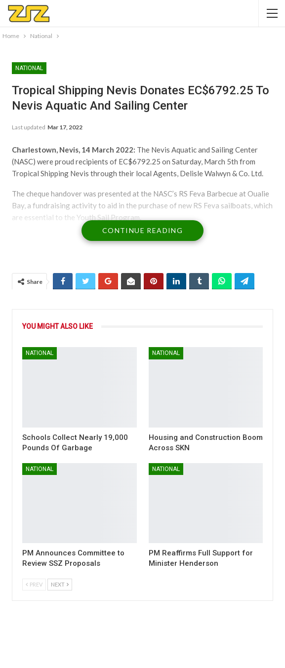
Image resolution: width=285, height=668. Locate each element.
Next (60, 584)
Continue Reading (142, 230)
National (29, 68)
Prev (34, 584)
